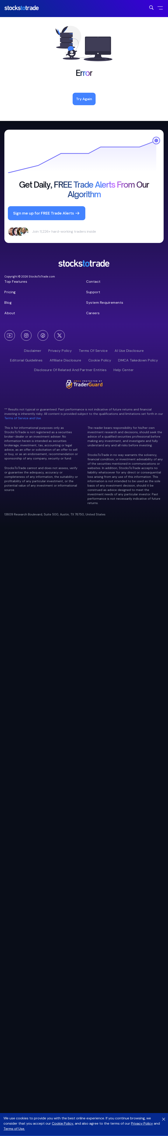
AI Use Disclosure (129, 350)
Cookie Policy (99, 360)
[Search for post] (151, 7)
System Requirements (104, 302)
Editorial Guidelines (26, 360)
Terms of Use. (14, 1128)
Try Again (84, 99)
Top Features (15, 281)
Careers (93, 313)
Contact (93, 281)
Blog (8, 302)
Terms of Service (93, 350)
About (9, 313)
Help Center (124, 370)
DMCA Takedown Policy (138, 360)
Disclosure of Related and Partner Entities (70, 370)
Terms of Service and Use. (23, 418)
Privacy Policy (60, 350)
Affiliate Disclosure (65, 360)
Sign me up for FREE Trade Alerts (46, 213)
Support (93, 292)
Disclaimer (32, 350)
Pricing (10, 292)
